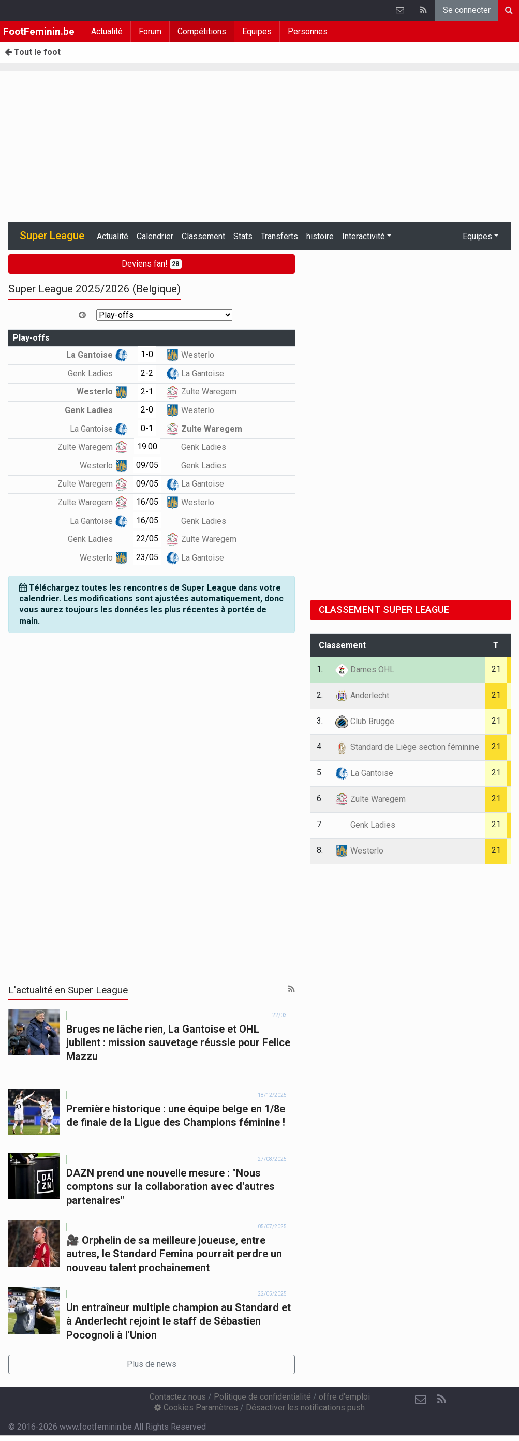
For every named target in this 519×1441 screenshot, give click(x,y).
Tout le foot (33, 52)
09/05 (147, 465)
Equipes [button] (477, 236)
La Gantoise (97, 355)
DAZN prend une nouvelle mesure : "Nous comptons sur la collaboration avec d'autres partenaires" (170, 1187)
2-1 (147, 391)
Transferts (279, 236)
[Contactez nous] (420, 1399)
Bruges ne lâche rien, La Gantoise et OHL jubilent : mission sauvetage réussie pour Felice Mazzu (178, 1043)
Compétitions (201, 31)
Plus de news (151, 1364)
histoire (320, 236)
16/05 (147, 502)
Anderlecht (362, 695)
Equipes (257, 31)
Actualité (107, 31)
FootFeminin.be (39, 31)
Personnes (308, 31)
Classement (203, 236)
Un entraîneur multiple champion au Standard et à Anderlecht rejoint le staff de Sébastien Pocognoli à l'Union (178, 1321)
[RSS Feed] (441, 1399)
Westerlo (190, 355)
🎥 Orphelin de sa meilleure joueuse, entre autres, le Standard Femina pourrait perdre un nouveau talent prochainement (174, 1254)
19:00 (147, 446)
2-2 (147, 373)
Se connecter (467, 10)
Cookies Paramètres (196, 1408)
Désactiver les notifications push (305, 1408)
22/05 (147, 538)
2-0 (147, 410)
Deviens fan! (152, 264)
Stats (243, 236)
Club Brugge (364, 721)
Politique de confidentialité (262, 1397)
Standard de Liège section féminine (407, 747)
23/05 (147, 557)
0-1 (147, 428)
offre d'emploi (344, 1397)
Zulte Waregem (201, 391)
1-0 (147, 354)
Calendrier (155, 236)
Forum (150, 31)
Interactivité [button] (363, 236)
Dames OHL (364, 669)
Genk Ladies (98, 373)
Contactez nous (178, 1397)
